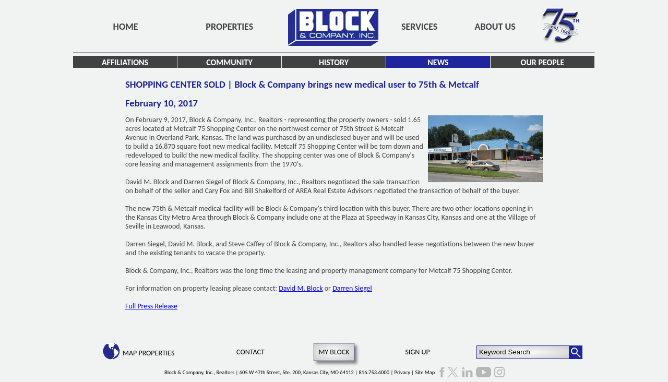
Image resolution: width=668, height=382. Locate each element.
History (334, 62)
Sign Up (417, 352)
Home (125, 26)
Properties (229, 26)
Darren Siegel (352, 288)
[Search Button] (575, 352)
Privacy (402, 372)
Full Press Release (151, 306)
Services (419, 26)
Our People (543, 62)
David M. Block (301, 288)
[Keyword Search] (523, 352)
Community (229, 62)
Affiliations (125, 62)
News (437, 62)
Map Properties (148, 353)
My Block (333, 352)
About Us (495, 26)
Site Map (425, 372)
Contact (250, 352)
